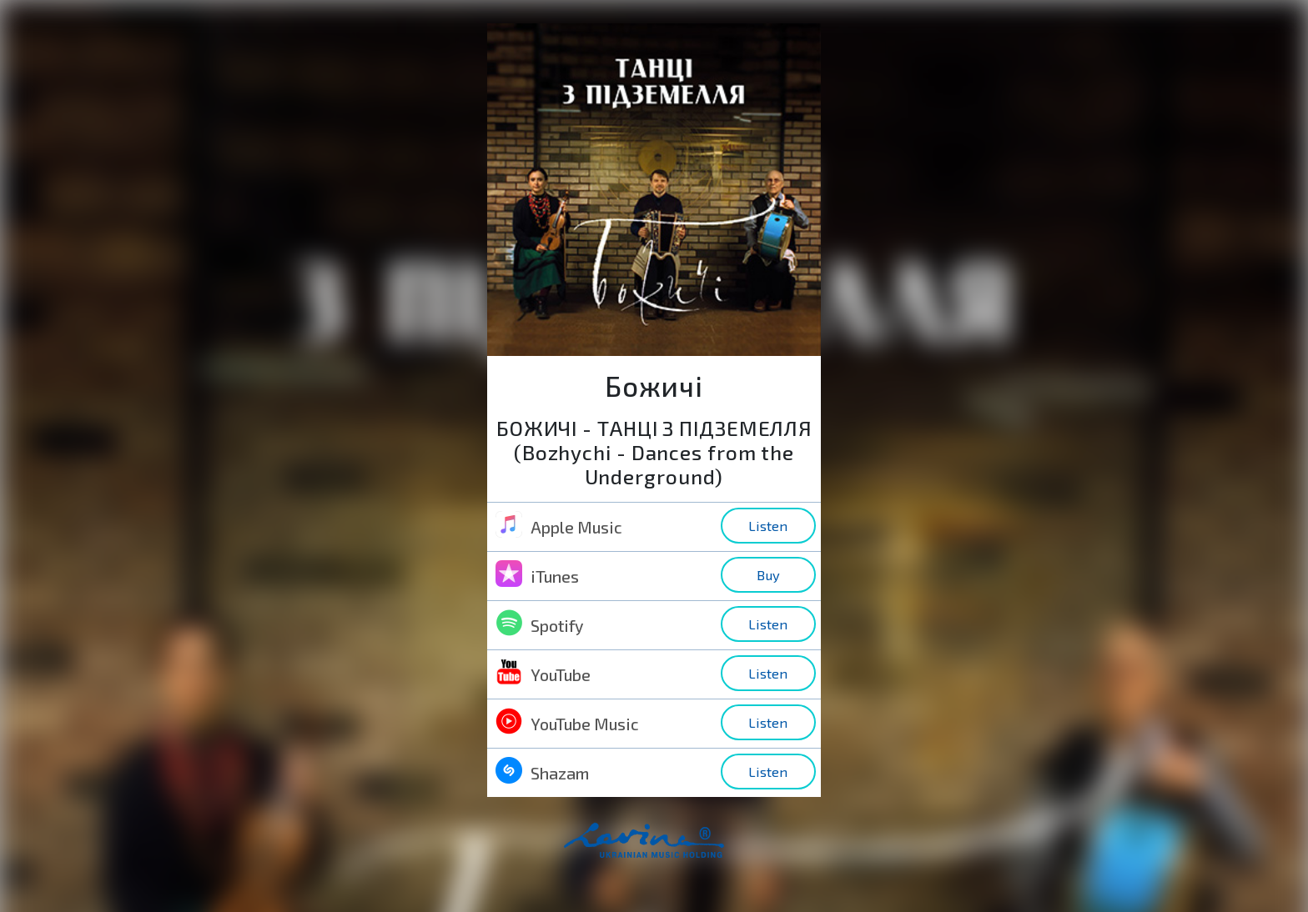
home (671, 849)
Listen (767, 526)
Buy (768, 575)
